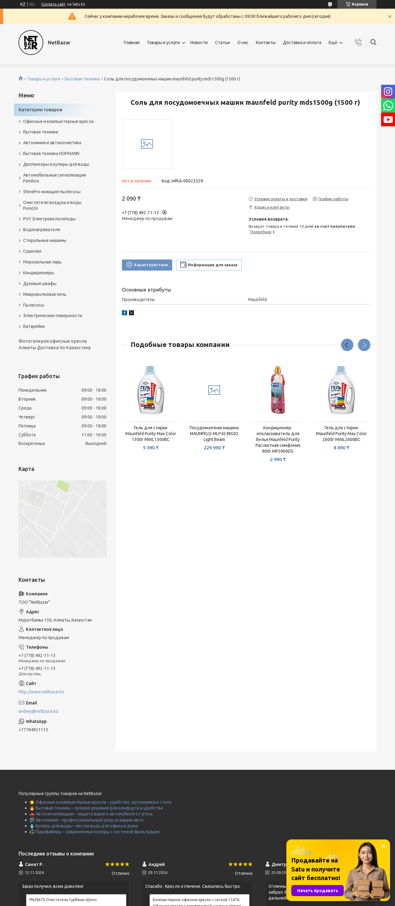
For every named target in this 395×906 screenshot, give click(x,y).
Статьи (222, 42)
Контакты (266, 42)
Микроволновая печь (44, 294)
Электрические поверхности (52, 315)
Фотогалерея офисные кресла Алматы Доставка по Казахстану (55, 344)
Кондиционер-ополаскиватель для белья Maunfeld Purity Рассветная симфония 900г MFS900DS (278, 439)
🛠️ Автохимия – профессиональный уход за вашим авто (86, 820)
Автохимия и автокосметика (52, 142)
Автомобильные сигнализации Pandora (54, 178)
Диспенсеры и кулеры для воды (56, 164)
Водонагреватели (41, 229)
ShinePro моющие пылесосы (52, 191)
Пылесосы (33, 305)
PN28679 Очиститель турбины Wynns (63, 900)
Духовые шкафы (39, 283)
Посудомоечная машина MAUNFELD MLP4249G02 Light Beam (214, 433)
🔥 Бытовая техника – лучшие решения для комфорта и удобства (96, 808)
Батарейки (34, 326)
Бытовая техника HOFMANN (51, 153)
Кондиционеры (38, 272)
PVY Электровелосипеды (49, 218)
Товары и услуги (163, 42)
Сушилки (32, 251)
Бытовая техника (82, 78)
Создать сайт (53, 4)
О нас (242, 42)
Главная (131, 42)
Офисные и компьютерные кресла (58, 121)
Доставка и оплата (302, 42)
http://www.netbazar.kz (41, 691)
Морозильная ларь (42, 261)
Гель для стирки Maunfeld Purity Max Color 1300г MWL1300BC (150, 433)
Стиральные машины (44, 240)
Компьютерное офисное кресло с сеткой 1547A (196, 900)
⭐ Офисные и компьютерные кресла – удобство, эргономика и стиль (100, 802)
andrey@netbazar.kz (38, 711)
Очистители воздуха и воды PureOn (52, 205)
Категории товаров (40, 109)
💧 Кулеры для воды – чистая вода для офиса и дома (83, 825)
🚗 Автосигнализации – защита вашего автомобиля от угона (90, 813)
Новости (199, 42)
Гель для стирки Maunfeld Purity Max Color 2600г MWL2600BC (341, 433)
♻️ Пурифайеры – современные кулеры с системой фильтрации (94, 831)
